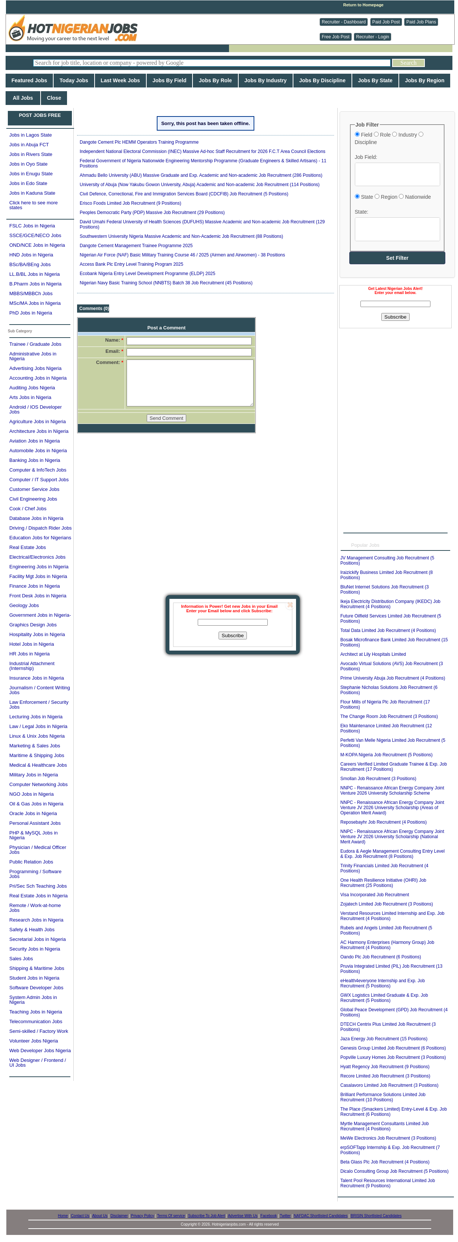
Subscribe (233, 635)
